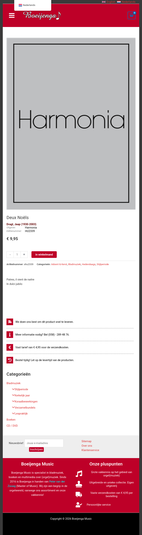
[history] (40, 360)
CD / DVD (12, 425)
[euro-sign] (37, 347)
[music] (106, 473)
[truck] (106, 494)
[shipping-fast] (40, 322)
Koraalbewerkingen (24, 401)
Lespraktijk (19, 413)
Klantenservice (90, 450)
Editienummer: (14, 231)
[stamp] (106, 484)
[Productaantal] (17, 254)
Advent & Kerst (59, 264)
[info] (37, 334)
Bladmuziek (13, 383)
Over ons (87, 445)
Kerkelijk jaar (20, 395)
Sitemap (87, 441)
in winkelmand (44, 254)
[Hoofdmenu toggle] (11, 15)
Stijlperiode (19, 389)
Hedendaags (89, 264)
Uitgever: (11, 227)
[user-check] (93, 505)
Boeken (10, 419)
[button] (108, 2)
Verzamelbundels (22, 407)
